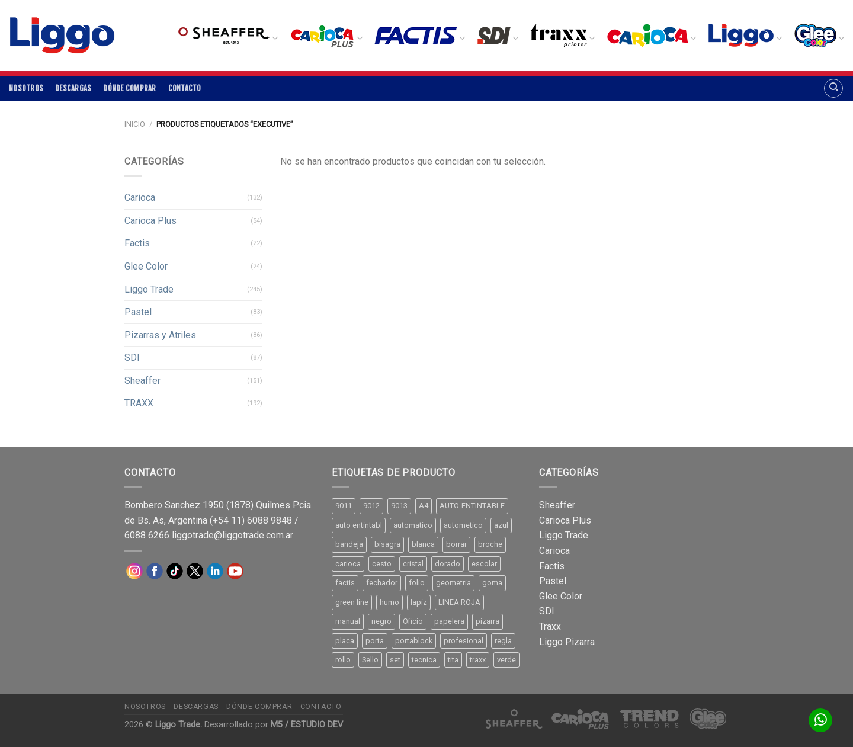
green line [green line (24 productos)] (351, 602)
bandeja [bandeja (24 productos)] (349, 544)
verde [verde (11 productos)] (506, 659)
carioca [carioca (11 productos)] (348, 563)
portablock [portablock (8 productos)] (413, 640)
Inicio (134, 124)
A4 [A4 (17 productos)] (423, 505)
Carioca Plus (150, 220)
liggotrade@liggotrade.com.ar (232, 535)
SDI (132, 357)
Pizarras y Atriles (160, 335)
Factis (137, 243)
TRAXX (138, 403)
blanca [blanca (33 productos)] (423, 544)
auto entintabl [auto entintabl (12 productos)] (358, 525)
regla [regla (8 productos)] (503, 640)
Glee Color (146, 266)
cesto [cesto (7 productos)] (382, 563)
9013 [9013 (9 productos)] (399, 505)
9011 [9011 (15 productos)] (343, 505)
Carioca (139, 197)
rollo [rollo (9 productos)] (343, 659)
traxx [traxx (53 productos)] (478, 659)
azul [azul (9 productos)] (501, 525)
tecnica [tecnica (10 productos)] (424, 659)
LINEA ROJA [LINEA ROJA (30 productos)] (459, 602)
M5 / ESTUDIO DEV (307, 725)
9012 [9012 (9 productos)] (371, 505)
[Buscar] (833, 88)
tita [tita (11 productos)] (453, 659)
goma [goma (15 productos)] (492, 582)
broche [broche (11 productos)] (490, 544)
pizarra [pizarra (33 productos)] (487, 621)
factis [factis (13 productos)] (345, 582)
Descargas (73, 88)
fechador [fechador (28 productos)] (381, 582)
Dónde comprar (129, 88)
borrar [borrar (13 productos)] (456, 544)
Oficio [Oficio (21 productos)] (413, 621)
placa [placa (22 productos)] (344, 640)
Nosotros (26, 88)
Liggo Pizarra (567, 641)
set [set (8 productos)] (395, 659)
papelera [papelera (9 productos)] (449, 621)
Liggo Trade (149, 289)
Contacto (184, 88)
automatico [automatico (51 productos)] (412, 525)
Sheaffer (142, 380)
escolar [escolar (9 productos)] (484, 563)
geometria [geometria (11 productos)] (453, 582)
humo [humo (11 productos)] (389, 602)
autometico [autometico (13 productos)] (463, 525)
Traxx (550, 626)
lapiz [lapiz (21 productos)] (419, 602)
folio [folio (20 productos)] (417, 582)
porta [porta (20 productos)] (374, 640)
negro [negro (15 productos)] (381, 621)
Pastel (138, 312)
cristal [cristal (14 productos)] (413, 563)
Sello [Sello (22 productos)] (370, 659)
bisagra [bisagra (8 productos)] (387, 544)
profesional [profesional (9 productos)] (463, 640)
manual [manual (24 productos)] (347, 621)
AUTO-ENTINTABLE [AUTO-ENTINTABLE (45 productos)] (472, 505)
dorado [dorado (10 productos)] (447, 563)
